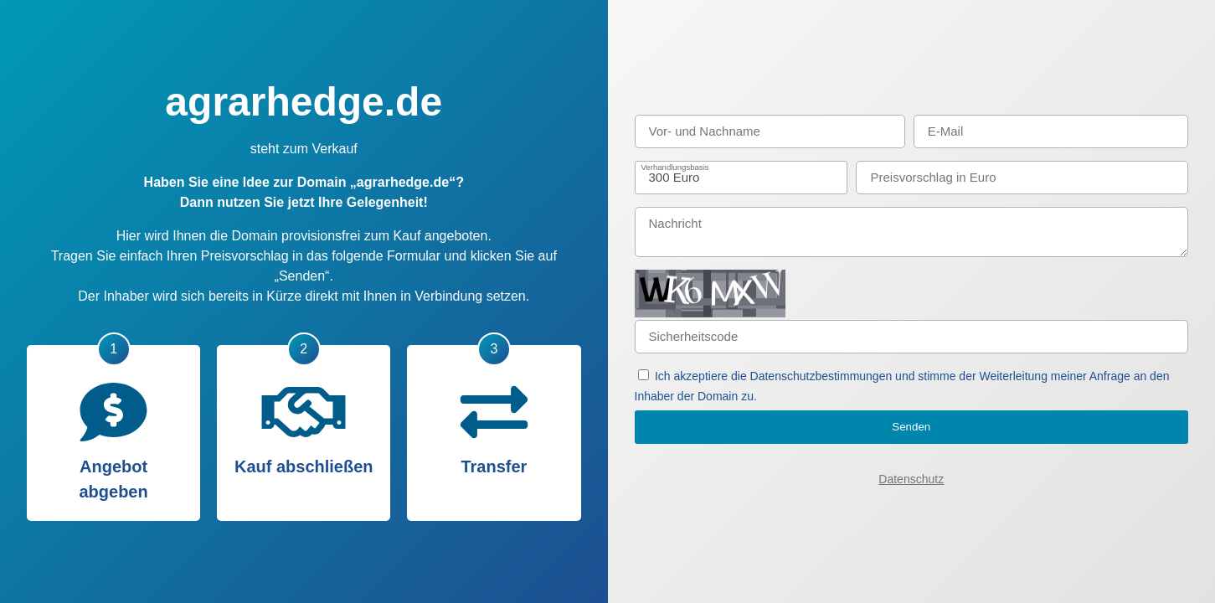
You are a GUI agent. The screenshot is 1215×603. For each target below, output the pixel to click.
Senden (911, 426)
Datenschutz (911, 479)
